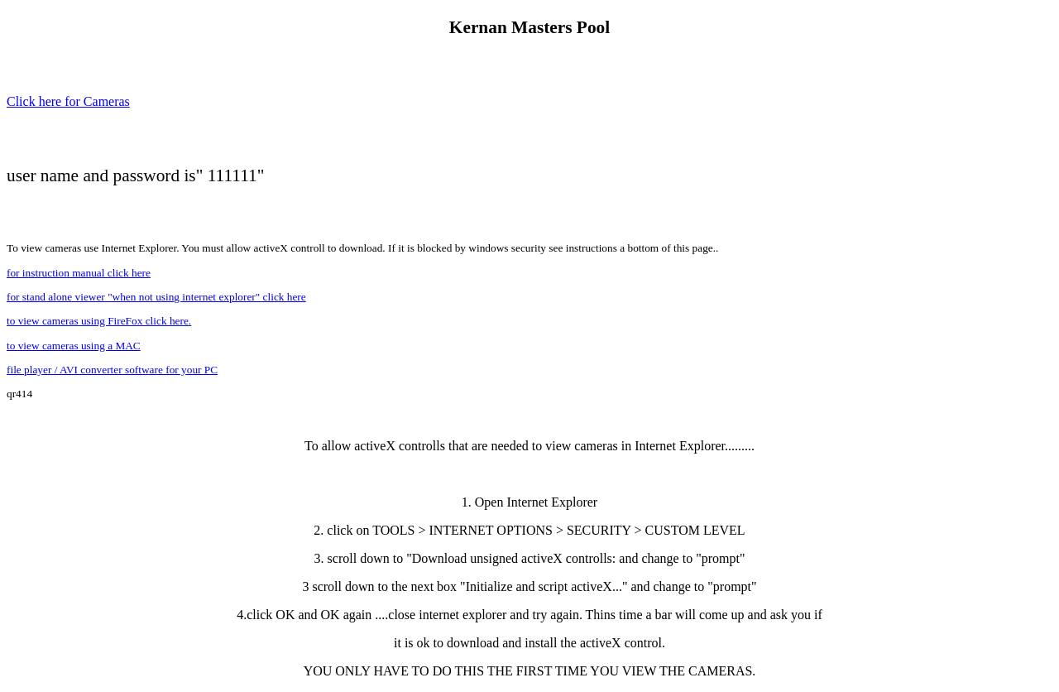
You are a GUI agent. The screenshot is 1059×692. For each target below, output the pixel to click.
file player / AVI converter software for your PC (112, 369)
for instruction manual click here (79, 273)
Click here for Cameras (68, 101)
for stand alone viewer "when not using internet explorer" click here (156, 297)
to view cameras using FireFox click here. (99, 321)
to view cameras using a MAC (74, 345)
